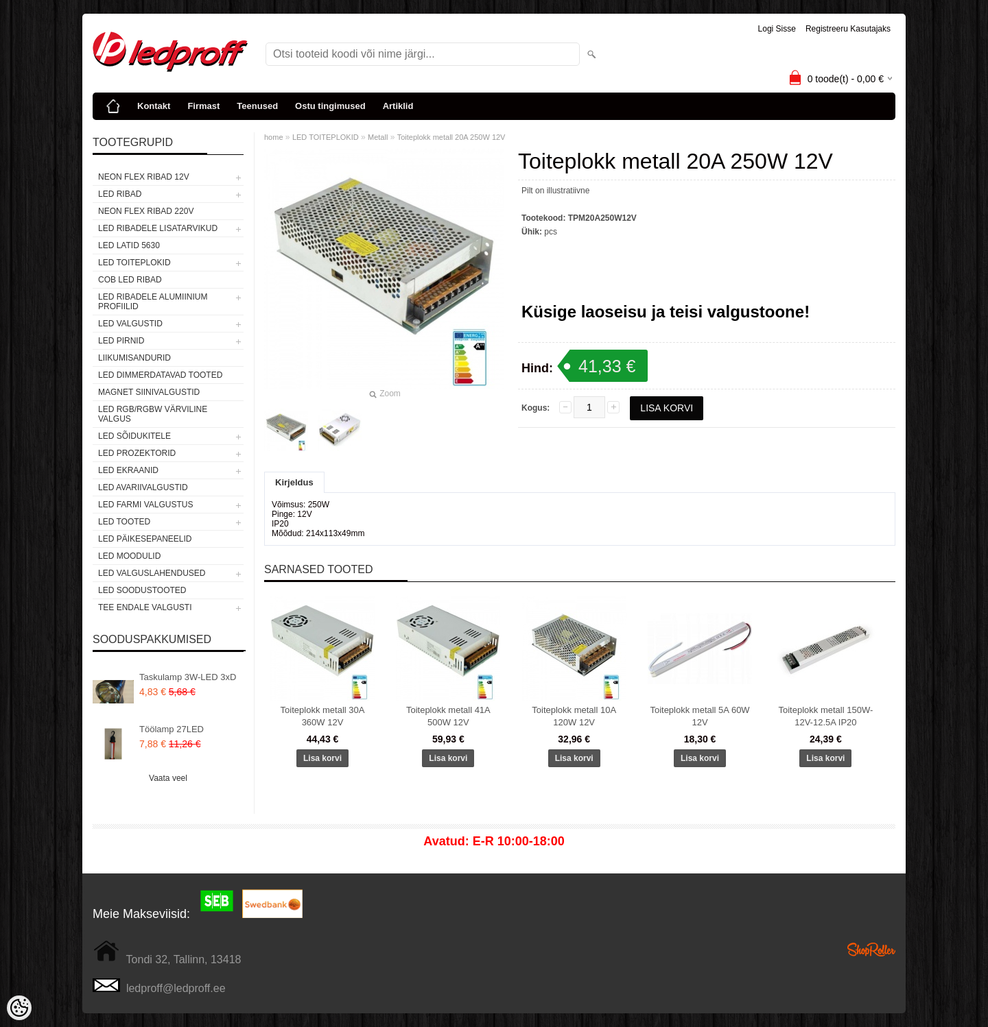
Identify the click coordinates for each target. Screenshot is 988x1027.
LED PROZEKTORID (137, 453)
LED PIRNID (121, 341)
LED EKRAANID (128, 470)
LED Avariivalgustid (143, 487)
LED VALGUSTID (130, 323)
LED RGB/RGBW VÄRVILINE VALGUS (152, 414)
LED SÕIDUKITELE (134, 436)
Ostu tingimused (330, 106)
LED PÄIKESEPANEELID (145, 539)
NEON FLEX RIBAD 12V (143, 177)
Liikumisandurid (134, 358)
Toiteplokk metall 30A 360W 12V (323, 716)
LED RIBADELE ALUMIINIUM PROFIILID (152, 301)
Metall (378, 137)
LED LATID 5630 (129, 245)
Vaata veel (168, 778)
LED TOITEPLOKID (134, 262)
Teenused (257, 106)
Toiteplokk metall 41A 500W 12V (448, 716)
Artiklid (398, 106)
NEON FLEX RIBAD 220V (145, 211)
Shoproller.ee (871, 949)
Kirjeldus (294, 482)
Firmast (203, 106)
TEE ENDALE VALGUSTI (144, 607)
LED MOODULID (129, 556)
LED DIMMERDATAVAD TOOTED (160, 375)
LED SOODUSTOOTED (142, 590)
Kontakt (153, 106)
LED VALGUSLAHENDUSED (152, 573)
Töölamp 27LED (171, 729)
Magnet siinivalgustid (149, 392)
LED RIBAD (119, 194)
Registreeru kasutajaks (848, 29)
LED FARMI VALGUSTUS (145, 504)
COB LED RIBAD (130, 280)
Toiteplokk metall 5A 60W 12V (699, 716)
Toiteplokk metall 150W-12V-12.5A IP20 (825, 716)
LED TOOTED (124, 522)
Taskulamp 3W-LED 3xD (187, 677)
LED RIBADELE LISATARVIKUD (157, 228)
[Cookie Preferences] (19, 1007)
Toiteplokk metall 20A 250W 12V (451, 137)
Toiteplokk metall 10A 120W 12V (574, 716)
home (273, 137)
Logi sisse (777, 29)
